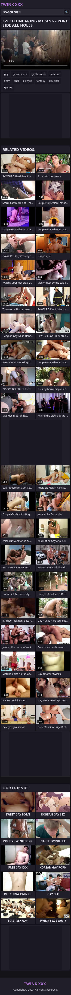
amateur (55, 74)
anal (16, 80)
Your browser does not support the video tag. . (35, 49)
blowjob (27, 80)
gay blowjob (38, 74)
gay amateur (20, 74)
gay (6, 74)
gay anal (54, 80)
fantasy (40, 80)
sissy (7, 80)
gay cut (8, 87)
